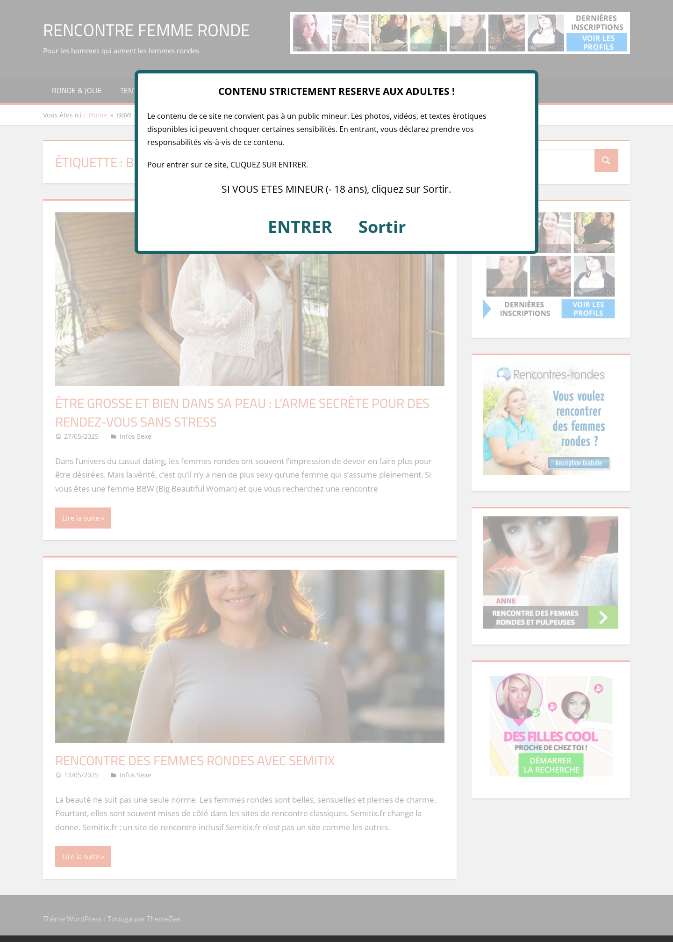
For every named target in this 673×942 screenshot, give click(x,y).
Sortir (382, 226)
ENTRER (300, 226)
